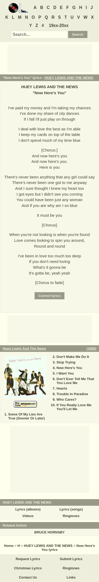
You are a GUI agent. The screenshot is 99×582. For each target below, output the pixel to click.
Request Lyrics (28, 559)
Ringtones (71, 516)
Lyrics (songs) (71, 509)
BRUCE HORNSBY (49, 532)
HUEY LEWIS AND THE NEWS (69, 78)
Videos (27, 516)
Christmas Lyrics (28, 568)
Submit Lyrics (71, 559)
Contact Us (28, 577)
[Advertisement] (49, 58)
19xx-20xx (59, 25)
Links (71, 577)
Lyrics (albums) (28, 509)
